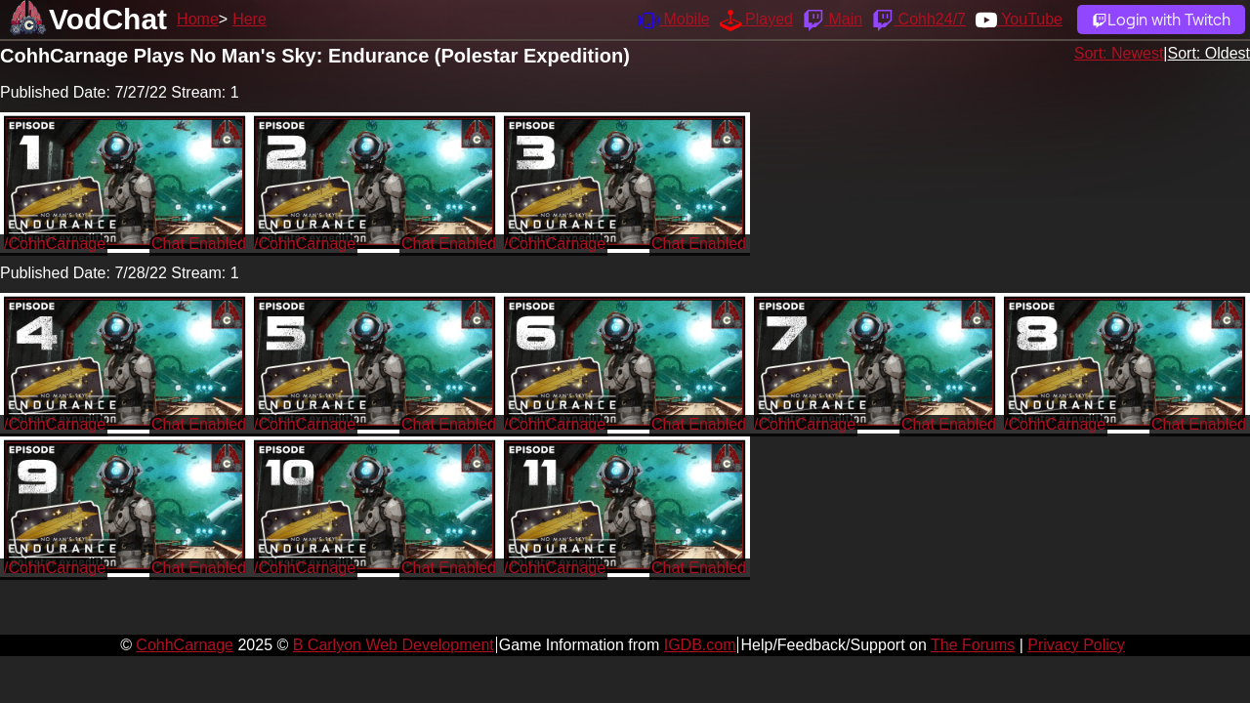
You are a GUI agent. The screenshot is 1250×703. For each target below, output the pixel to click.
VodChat (108, 19)
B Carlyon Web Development (393, 645)
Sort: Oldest (1209, 53)
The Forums (973, 645)
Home (198, 19)
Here (249, 19)
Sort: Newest (1119, 53)
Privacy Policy (1076, 645)
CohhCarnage (184, 645)
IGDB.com (700, 645)
